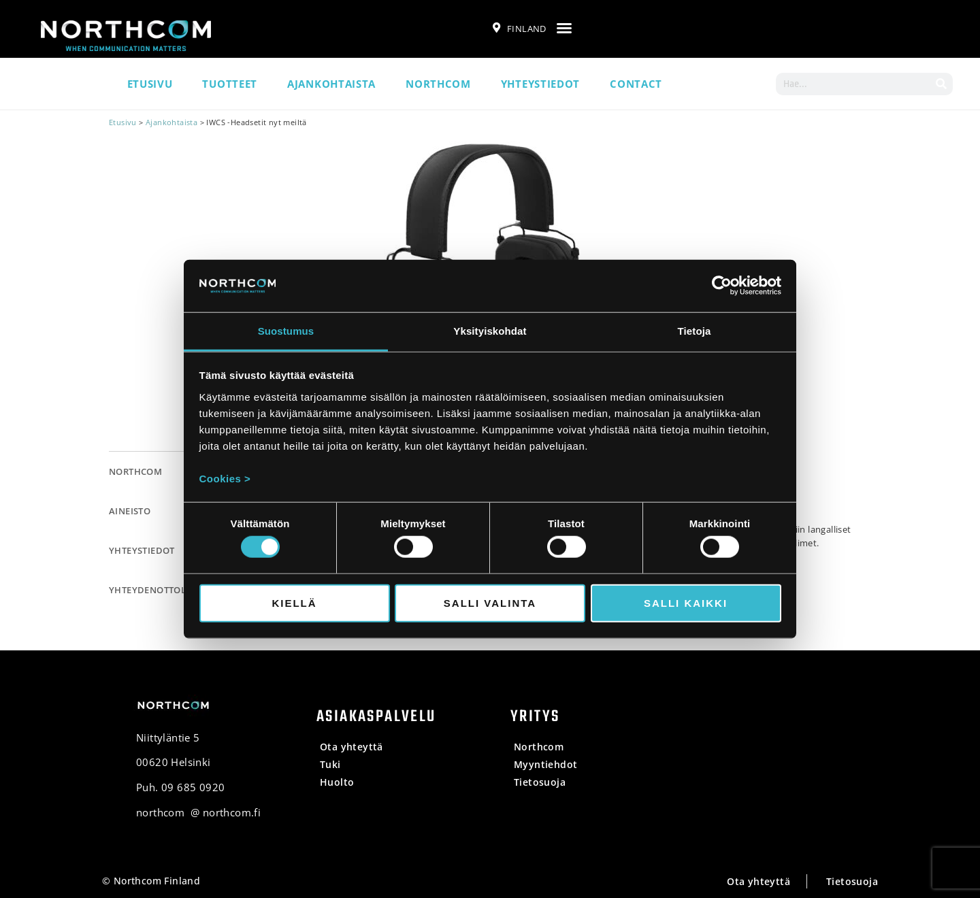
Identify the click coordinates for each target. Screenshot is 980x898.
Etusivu (150, 83)
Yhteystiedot (540, 83)
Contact (636, 83)
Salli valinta (490, 602)
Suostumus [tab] (286, 331)
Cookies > (225, 478)
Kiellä (294, 602)
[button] (564, 28)
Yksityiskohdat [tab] (489, 331)
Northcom (438, 83)
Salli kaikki (686, 602)
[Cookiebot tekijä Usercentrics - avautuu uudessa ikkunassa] (721, 286)
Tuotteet (229, 83)
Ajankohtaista (331, 83)
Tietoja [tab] (694, 331)
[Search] (941, 84)
